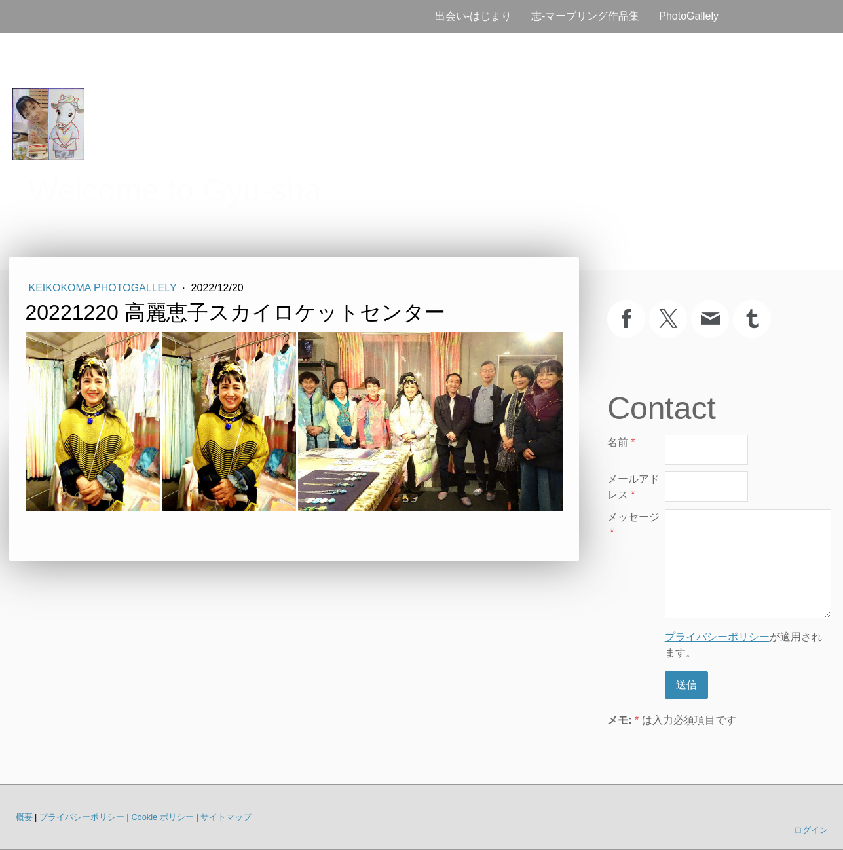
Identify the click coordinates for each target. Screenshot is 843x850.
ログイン (811, 830)
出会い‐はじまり (473, 16)
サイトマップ (226, 817)
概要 (24, 817)
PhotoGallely (689, 16)
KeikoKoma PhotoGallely (104, 287)
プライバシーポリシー (717, 636)
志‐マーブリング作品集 (585, 16)
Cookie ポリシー (162, 817)
